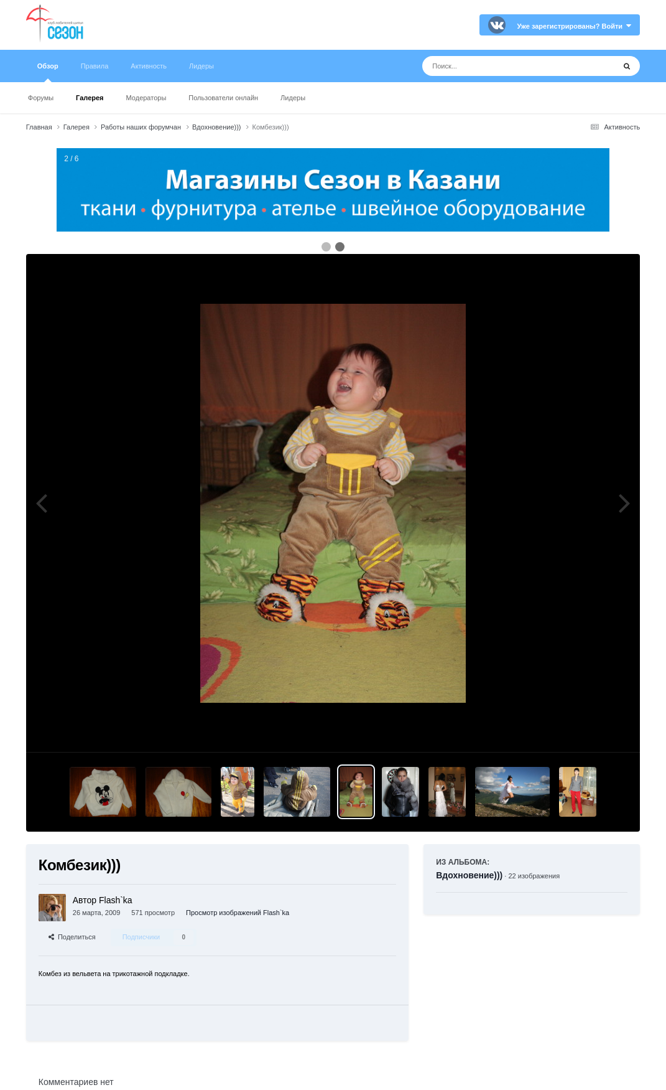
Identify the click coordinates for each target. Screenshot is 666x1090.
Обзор (47, 72)
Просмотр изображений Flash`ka (237, 912)
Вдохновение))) (469, 875)
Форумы (40, 97)
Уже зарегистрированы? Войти (574, 26)
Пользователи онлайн (223, 97)
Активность (149, 66)
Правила (95, 66)
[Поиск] (495, 66)
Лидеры (292, 97)
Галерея (89, 97)
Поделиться (72, 937)
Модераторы (146, 97)
